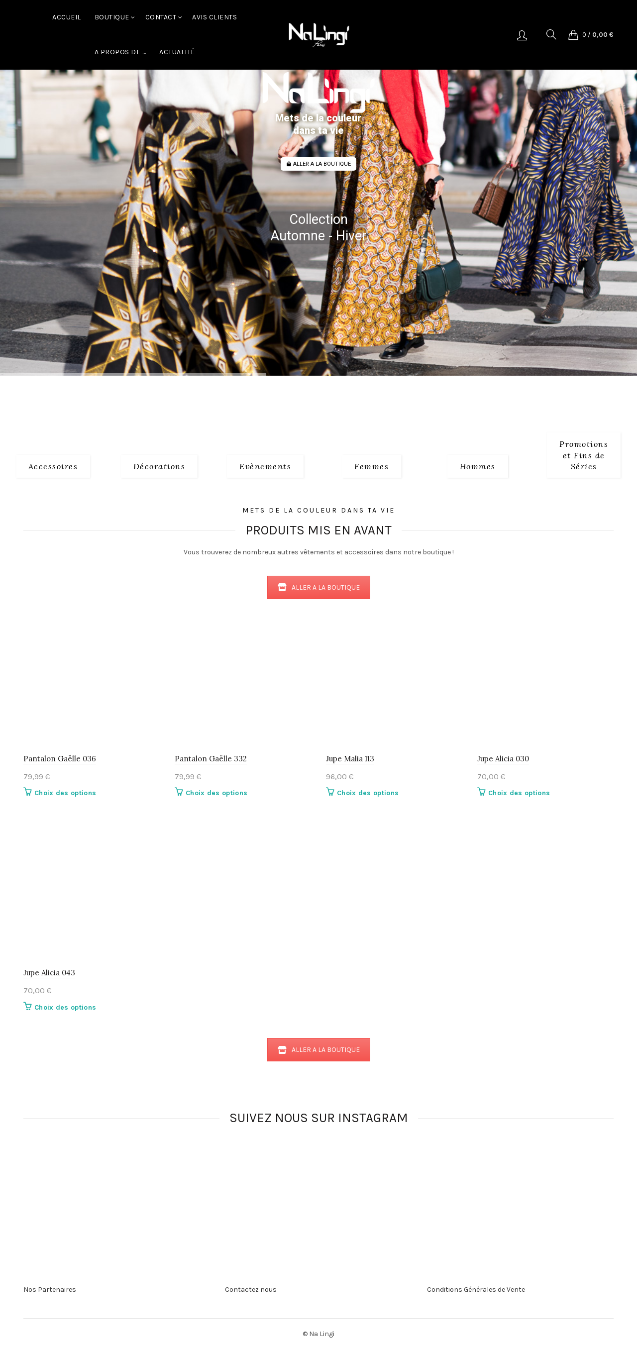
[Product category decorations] (159, 466)
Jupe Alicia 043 (49, 972)
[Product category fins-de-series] (584, 455)
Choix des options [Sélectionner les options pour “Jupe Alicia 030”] (519, 793)
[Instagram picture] (169, 1172)
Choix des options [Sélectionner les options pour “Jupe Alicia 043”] (65, 1007)
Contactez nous (251, 1289)
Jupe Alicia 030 (503, 758)
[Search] (551, 34)
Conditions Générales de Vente (476, 1289)
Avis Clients (214, 17)
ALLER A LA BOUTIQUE (318, 164)
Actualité (177, 52)
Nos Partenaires (49, 1289)
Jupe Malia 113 (350, 758)
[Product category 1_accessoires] (53, 466)
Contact (161, 17)
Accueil (66, 17)
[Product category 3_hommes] (477, 466)
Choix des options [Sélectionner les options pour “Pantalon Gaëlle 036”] (65, 793)
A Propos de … (120, 52)
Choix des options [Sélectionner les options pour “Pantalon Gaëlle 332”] (216, 793)
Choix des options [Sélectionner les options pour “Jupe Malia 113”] (368, 793)
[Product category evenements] (265, 466)
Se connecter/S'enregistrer (522, 34)
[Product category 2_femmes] (371, 466)
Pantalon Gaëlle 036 (59, 758)
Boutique (112, 17)
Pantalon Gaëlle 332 (211, 758)
